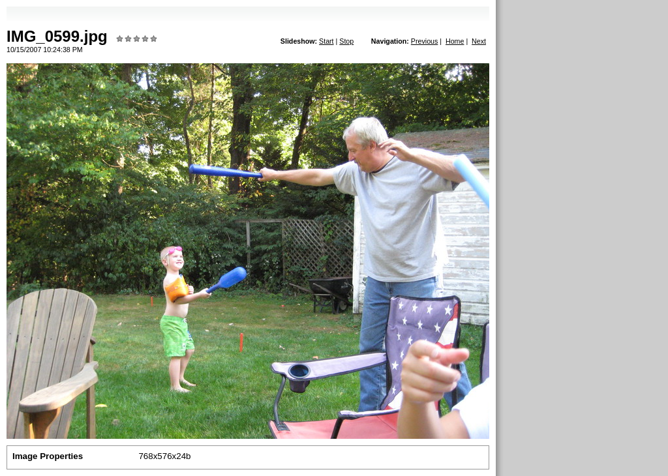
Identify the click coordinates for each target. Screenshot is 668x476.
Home (455, 41)
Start (326, 41)
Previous (424, 41)
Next (479, 41)
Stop (346, 41)
